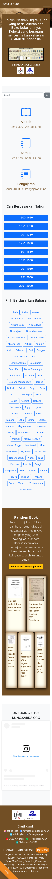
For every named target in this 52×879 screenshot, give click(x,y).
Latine (31, 419)
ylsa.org (23, 871)
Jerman (14, 413)
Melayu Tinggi (14, 445)
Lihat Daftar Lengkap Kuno (26, 566)
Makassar (41, 426)
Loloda (42, 419)
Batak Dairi (35, 362)
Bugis (32, 388)
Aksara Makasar (34, 331)
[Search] (22, 95)
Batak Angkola (18, 362)
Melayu (16, 438)
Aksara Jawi (15, 331)
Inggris (28, 407)
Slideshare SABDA (26, 842)
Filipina (40, 394)
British (22, 388)
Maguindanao (25, 426)
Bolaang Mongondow (20, 381)
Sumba (32, 470)
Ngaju (31, 457)
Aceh (15, 312)
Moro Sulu (11, 451)
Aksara (35, 312)
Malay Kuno (24, 432)
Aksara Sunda (37, 337)
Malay (11, 432)
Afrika (25, 312)
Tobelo (21, 483)
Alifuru (28, 343)
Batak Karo (14, 369)
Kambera (27, 413)
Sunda (43, 470)
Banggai (41, 350)
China (11, 394)
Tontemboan (36, 483)
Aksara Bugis (17, 324)
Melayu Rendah (32, 438)
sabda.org (34, 871)
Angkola (40, 343)
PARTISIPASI (25, 850)
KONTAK (8, 850)
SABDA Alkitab (15, 838)
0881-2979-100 (14, 867)
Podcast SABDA (36, 838)
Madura (10, 426)
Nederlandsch (16, 457)
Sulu (22, 470)
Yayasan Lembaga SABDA (34, 830)
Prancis (27, 464)
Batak (35, 356)
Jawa (39, 407)
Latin (21, 419)
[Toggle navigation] (46, 4)
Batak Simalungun (33, 369)
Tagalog (25, 476)
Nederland (40, 451)
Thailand (37, 476)
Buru (42, 388)
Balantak (20, 350)
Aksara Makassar (17, 337)
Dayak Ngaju (25, 394)
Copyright (9, 854)
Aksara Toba (14, 343)
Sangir (38, 464)
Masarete (39, 432)
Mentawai (30, 445)
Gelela (14, 400)
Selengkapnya (35, 834)
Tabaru (13, 476)
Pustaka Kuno (11, 4)
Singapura (10, 470)
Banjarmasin (21, 356)
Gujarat (25, 400)
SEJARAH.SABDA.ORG (26, 64)
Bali (31, 350)
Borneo (39, 381)
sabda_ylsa (11, 830)
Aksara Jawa (35, 324)
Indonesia (16, 407)
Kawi (38, 413)
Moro (42, 445)
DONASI (42, 850)
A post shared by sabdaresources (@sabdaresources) (27, 785)
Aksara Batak (34, 318)
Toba (11, 483)
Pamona (14, 464)
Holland (37, 400)
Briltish (11, 388)
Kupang (10, 419)
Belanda (29, 375)
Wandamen (26, 489)
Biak (40, 375)
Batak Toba (15, 375)
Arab (9, 350)
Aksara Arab (17, 318)
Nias (40, 457)
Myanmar (26, 451)
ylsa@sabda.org (39, 867)
